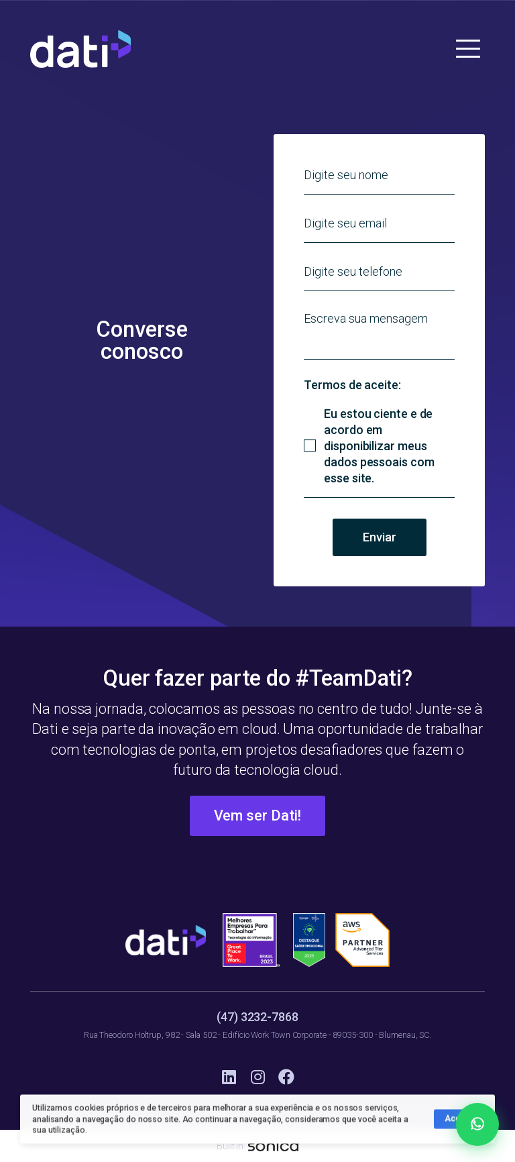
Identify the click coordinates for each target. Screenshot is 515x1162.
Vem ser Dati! (258, 815)
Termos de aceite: (352, 385)
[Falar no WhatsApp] (477, 1124)
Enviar (379, 537)
